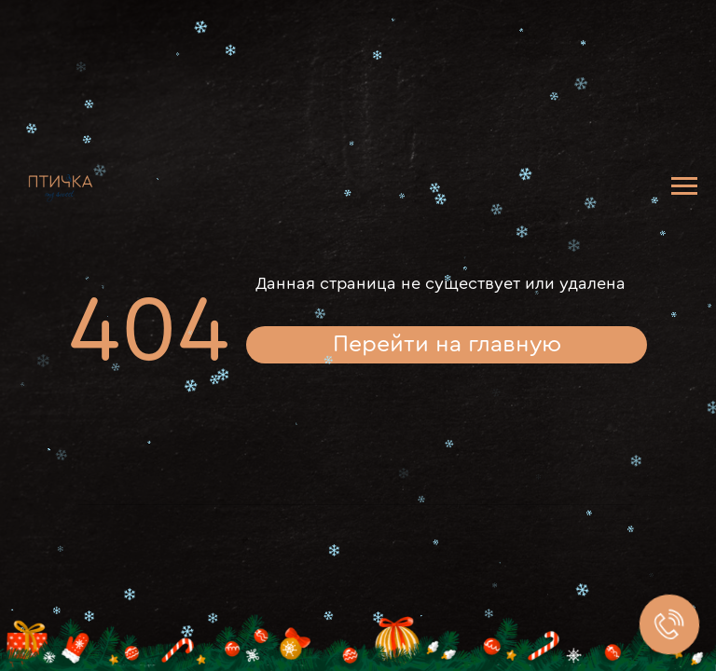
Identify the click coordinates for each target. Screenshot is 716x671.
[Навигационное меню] (684, 186)
